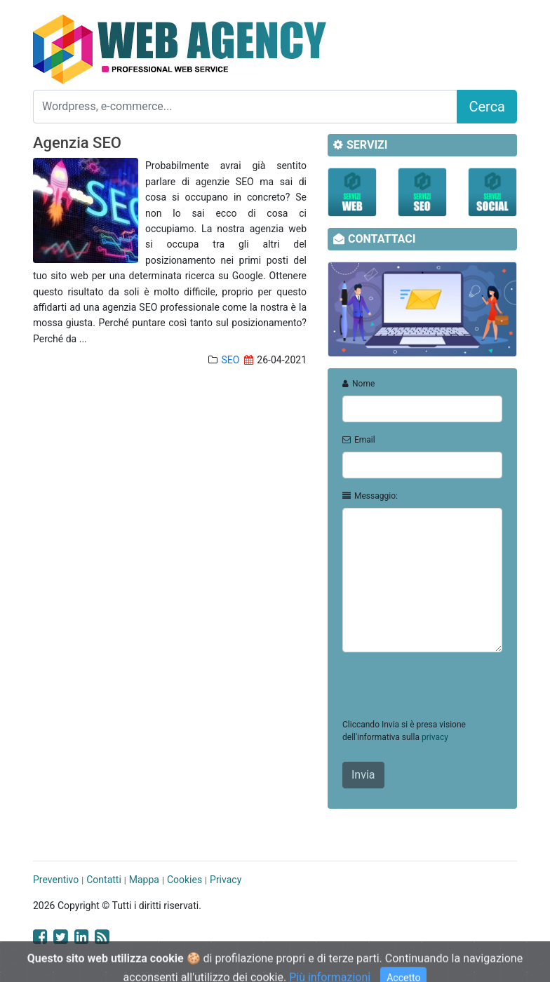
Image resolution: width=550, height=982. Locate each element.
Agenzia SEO (77, 143)
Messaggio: (370, 496)
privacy (435, 737)
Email (358, 440)
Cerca (487, 106)
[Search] (245, 106)
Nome (358, 384)
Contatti (103, 879)
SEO (230, 359)
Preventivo (56, 879)
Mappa (144, 879)
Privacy (225, 879)
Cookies (184, 879)
